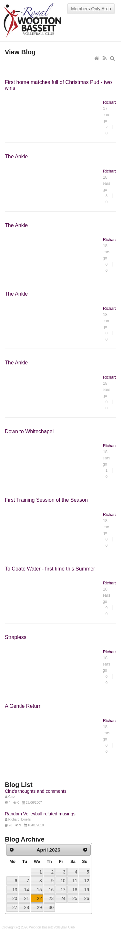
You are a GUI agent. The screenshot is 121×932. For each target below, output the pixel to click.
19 (86, 889)
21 (26, 898)
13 (14, 889)
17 (62, 889)
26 (86, 898)
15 (39, 889)
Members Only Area (91, 8)
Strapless (15, 637)
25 (74, 898)
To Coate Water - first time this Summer (50, 568)
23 (51, 898)
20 (14, 898)
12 (86, 880)
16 (51, 889)
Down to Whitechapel (29, 431)
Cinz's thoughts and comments (35, 791)
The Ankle (16, 156)
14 (26, 889)
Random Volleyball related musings (40, 813)
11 (74, 880)
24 (62, 898)
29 (39, 907)
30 (51, 907)
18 (74, 889)
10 (62, 880)
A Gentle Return (23, 706)
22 (39, 898)
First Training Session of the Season (46, 500)
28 (26, 907)
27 (14, 907)
